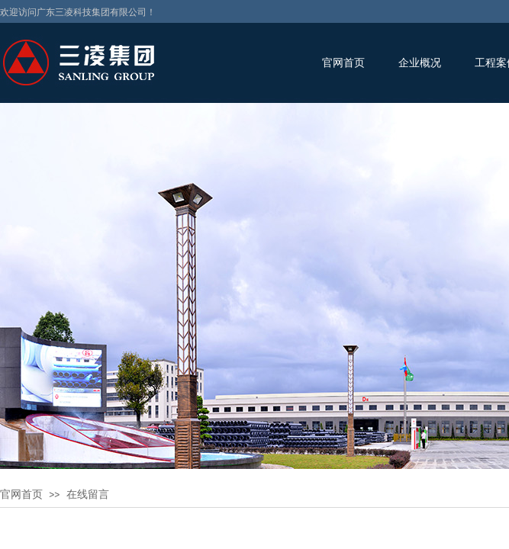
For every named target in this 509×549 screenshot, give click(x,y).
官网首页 (343, 63)
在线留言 (87, 494)
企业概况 (419, 63)
